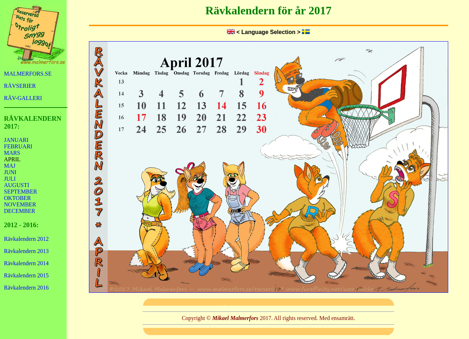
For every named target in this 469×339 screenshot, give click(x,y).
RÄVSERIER (20, 86)
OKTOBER (17, 198)
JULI (10, 179)
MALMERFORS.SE (28, 74)
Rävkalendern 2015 (26, 275)
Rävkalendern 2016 (26, 288)
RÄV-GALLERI (23, 98)
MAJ (9, 166)
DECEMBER (19, 211)
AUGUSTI (16, 185)
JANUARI (16, 140)
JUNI (10, 172)
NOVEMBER (20, 204)
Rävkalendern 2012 (26, 239)
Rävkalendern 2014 (26, 263)
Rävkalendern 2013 (26, 251)
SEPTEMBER (20, 191)
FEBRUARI (18, 146)
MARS (12, 153)
